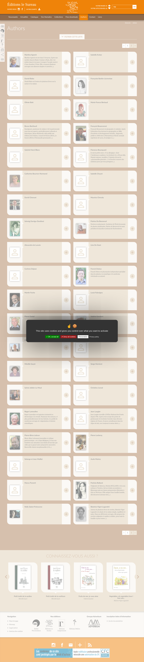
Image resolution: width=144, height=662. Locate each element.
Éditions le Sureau (21, 4)
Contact (92, 17)
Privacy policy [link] (94, 337)
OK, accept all (52, 337)
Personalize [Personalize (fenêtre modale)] (83, 337)
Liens (100, 17)
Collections (58, 17)
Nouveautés (13, 17)
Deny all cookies (68, 337)
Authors (83, 17)
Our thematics (46, 17)
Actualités (24, 17)
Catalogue (34, 17)
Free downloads (72, 17)
